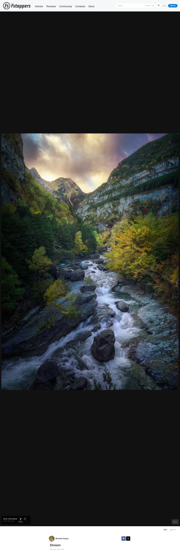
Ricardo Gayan (62, 539)
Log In (164, 5)
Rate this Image (10, 519)
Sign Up (172, 5)
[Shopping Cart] (158, 5)
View (165, 529)
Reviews (51, 6)
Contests (80, 6)
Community (65, 6)
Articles (39, 6)
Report (173, 529)
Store (91, 6)
